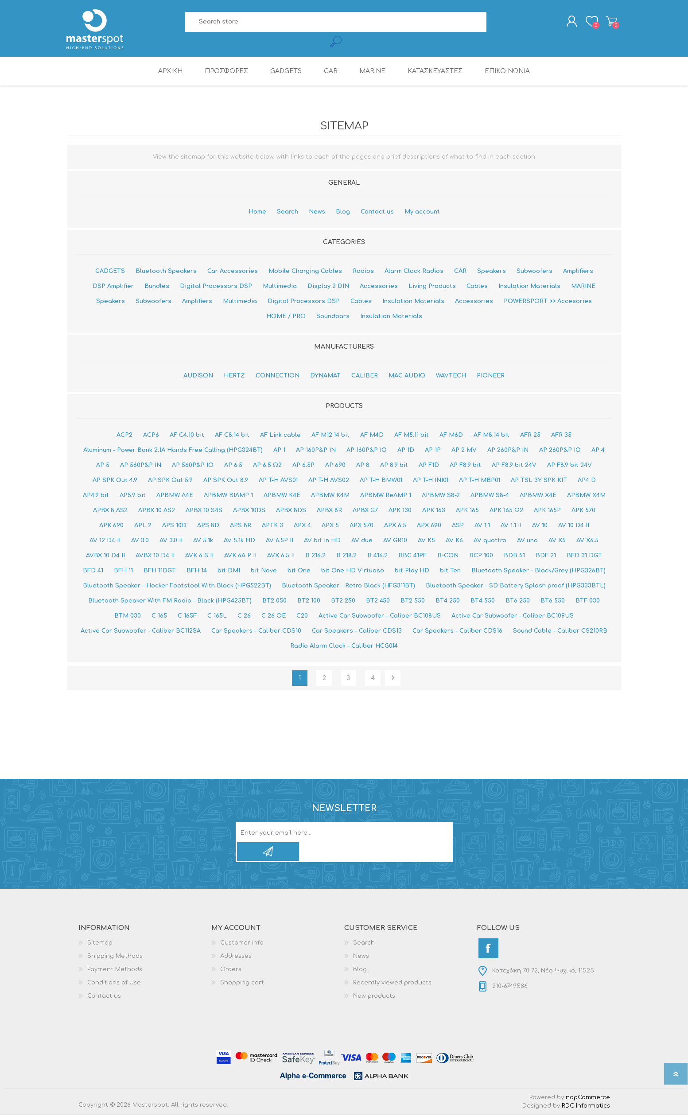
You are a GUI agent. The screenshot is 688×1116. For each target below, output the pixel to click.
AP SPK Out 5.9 (170, 481)
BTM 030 (127, 617)
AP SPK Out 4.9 (115, 481)
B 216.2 (315, 556)
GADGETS (110, 272)
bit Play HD (412, 571)
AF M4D (372, 436)
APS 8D (208, 526)
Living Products (432, 287)
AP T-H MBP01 (479, 481)
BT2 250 (343, 602)
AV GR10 (395, 541)
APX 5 (330, 526)
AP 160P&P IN (316, 451)
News (317, 213)
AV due (362, 541)
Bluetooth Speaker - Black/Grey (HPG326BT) (538, 571)
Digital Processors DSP (216, 287)
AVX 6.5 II (281, 556)
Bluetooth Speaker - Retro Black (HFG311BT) (348, 586)
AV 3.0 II (171, 541)
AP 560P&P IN (140, 466)
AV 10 (540, 526)
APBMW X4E (538, 496)
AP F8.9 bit (465, 466)
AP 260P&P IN (508, 451)
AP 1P (433, 451)
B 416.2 (377, 556)
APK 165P (547, 511)
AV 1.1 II (511, 526)
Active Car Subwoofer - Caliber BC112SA (141, 632)
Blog (343, 213)
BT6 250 (517, 602)
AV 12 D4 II (104, 541)
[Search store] (336, 22)
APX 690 (429, 526)
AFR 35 (561, 436)
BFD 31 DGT (584, 556)
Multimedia (280, 287)
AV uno (527, 541)
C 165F (187, 617)
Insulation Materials (529, 287)
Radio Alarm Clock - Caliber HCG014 (344, 647)
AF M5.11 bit (411, 436)
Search (287, 213)
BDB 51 (514, 556)
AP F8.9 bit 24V (514, 466)
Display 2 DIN (328, 287)
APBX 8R (329, 511)
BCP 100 (481, 556)
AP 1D (405, 451)
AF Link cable (280, 436)
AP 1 (279, 451)
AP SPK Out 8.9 (225, 481)
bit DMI (229, 571)
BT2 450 (378, 602)
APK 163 (433, 511)
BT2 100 (308, 602)
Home (257, 213)
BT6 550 (552, 602)
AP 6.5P (303, 466)
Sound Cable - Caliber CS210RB (560, 632)
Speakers (491, 272)
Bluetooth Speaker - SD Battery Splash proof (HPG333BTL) (516, 586)
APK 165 (467, 511)
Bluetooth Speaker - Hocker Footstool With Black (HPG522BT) (177, 586)
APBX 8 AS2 (110, 511)
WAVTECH (451, 376)
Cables (477, 287)
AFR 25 (530, 436)
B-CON (448, 556)
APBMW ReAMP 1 (385, 496)
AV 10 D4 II (573, 526)
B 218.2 (346, 556)
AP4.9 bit (96, 496)
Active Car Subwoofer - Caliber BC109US (512, 617)
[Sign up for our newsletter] (335, 833)
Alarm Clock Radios (414, 272)
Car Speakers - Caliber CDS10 (256, 632)
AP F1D (429, 466)
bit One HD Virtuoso (352, 571)
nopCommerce (588, 1098)
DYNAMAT (325, 376)
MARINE (583, 287)
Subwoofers (534, 272)
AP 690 (335, 466)
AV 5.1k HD (239, 541)
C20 (302, 617)
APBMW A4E (174, 496)
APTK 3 (272, 526)
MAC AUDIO (407, 376)
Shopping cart (611, 21)
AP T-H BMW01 (381, 481)
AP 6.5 (233, 466)
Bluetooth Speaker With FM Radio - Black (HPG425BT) (170, 602)
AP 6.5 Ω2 (267, 466)
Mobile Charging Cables (305, 272)
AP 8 (362, 466)
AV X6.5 (587, 541)
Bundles (156, 287)
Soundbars (333, 317)
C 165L (217, 617)
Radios (363, 272)
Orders (230, 970)
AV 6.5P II (279, 541)
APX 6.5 (395, 526)
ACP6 (151, 436)
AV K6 (454, 541)
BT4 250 (447, 602)
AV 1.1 (482, 526)
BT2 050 (274, 602)
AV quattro (490, 541)
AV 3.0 (140, 541)
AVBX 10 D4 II (105, 556)
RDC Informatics (586, 1107)
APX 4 (302, 526)
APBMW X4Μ (586, 496)
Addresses (236, 957)
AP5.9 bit (133, 496)
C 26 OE (273, 617)
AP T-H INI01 (430, 481)
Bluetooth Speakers (166, 272)
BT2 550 (412, 602)
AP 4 (598, 451)
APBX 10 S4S (204, 511)
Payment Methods (114, 970)
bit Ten (450, 571)
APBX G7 (365, 511)
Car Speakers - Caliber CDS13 (357, 632)
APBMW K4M (330, 496)
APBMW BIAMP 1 (228, 496)
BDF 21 (546, 556)
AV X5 (557, 541)
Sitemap (100, 944)
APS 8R (240, 526)
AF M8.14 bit (491, 436)
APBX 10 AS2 (156, 511)
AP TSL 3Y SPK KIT (539, 481)
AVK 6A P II (240, 556)
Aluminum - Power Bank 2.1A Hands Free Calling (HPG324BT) (173, 451)
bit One (299, 571)
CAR (460, 272)
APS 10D (174, 526)
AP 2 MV (464, 451)
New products (374, 997)
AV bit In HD (322, 541)
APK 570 (583, 511)
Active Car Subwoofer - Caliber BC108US (380, 617)
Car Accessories (232, 272)
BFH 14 (197, 571)
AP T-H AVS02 (328, 481)
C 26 (244, 617)
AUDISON (198, 376)
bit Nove (264, 571)
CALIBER (364, 376)
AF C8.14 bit (232, 436)
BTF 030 (587, 602)
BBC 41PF (412, 556)
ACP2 (124, 436)
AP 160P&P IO (366, 451)
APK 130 (400, 511)
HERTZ (234, 376)
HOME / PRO (286, 317)
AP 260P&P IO (560, 451)
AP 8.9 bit (394, 466)
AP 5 (102, 466)
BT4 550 (482, 602)
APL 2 (143, 526)
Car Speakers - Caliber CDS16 (457, 632)
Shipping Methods (115, 957)
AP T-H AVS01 (278, 481)
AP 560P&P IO (193, 466)
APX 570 (361, 526)
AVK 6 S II (199, 556)
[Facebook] (488, 949)
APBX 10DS (249, 511)
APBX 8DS (291, 511)
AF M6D (451, 436)
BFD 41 (93, 571)
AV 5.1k (203, 541)
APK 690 (111, 526)
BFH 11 (123, 571)
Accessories (379, 287)
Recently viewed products (392, 983)
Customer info (242, 944)
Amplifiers (578, 272)
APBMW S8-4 (489, 496)
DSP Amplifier (113, 287)
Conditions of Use (114, 983)
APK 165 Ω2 (506, 511)
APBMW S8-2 (441, 496)
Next (392, 679)
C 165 (159, 617)
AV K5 (426, 541)
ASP (458, 526)
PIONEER (491, 376)
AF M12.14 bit (330, 436)
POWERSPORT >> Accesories (548, 302)
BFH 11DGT (160, 571)
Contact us (377, 213)
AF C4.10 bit (187, 436)
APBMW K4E (282, 496)
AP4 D (587, 481)
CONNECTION (277, 376)
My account (422, 213)
